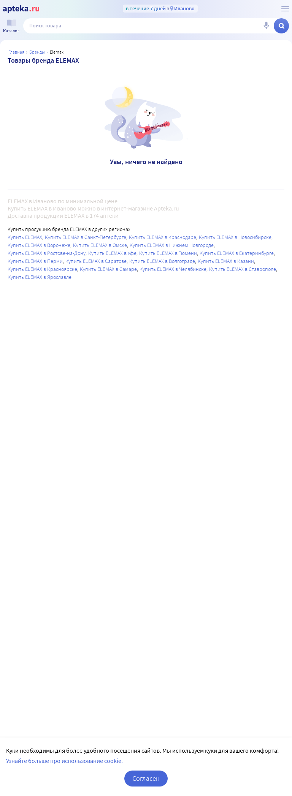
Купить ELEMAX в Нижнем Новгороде (172, 245)
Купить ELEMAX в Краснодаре (162, 237)
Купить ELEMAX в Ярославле (39, 277)
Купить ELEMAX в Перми (35, 261)
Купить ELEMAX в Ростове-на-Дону (47, 253)
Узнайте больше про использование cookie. (64, 760)
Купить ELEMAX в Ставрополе (242, 269)
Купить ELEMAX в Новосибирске (235, 237)
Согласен (146, 778)
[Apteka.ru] (21, 9)
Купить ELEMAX (25, 237)
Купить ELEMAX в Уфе (112, 253)
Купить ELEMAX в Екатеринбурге (237, 253)
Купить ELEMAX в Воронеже (39, 245)
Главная (16, 52)
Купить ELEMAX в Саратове (96, 261)
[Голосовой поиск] (266, 26)
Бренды (37, 52)
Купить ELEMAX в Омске (100, 245)
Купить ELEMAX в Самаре (108, 269)
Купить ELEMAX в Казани (226, 261)
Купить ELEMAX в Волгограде (162, 261)
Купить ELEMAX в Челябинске (173, 269)
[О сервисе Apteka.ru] (285, 8)
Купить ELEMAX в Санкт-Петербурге (85, 237)
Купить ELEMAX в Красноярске (42, 269)
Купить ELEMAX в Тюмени (168, 253)
